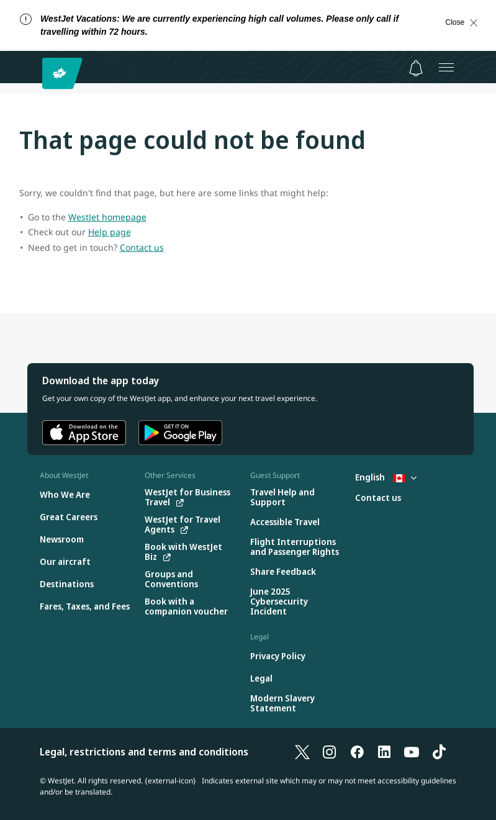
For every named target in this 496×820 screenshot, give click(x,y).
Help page (109, 232)
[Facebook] (356, 752)
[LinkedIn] (384, 752)
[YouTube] (411, 752)
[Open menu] (446, 67)
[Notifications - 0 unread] (416, 68)
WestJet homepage (107, 217)
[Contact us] (378, 498)
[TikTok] (438, 752)
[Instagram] (329, 752)
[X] (302, 752)
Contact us (142, 247)
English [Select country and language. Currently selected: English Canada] (386, 477)
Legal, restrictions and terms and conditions (144, 752)
